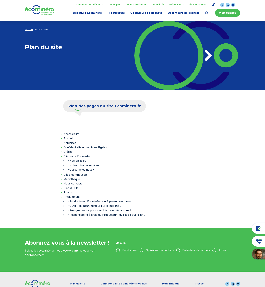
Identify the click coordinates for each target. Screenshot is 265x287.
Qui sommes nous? (81, 169)
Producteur (129, 250)
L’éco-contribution (75, 174)
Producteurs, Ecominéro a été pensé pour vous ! (100, 201)
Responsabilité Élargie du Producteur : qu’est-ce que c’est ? (107, 214)
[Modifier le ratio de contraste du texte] (213, 4)
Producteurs (72, 196)
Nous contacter (74, 183)
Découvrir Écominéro (77, 156)
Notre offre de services (84, 165)
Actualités (70, 143)
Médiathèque (72, 179)
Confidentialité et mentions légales (85, 147)
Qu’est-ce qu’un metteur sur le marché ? (95, 205)
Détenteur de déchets (196, 250)
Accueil (29, 29)
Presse (68, 192)
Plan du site (71, 188)
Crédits (68, 151)
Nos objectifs (77, 160)
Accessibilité (71, 134)
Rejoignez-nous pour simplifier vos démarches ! (100, 210)
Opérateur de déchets (160, 250)
